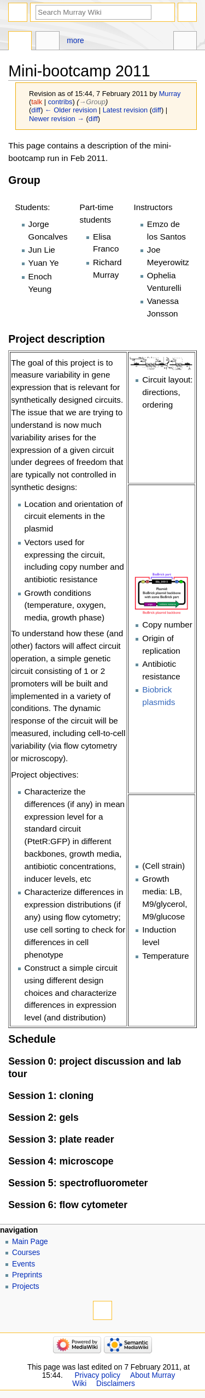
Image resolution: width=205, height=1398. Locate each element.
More (75, 41)
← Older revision (71, 110)
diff (35, 110)
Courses (26, 1252)
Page (20, 42)
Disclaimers (115, 1383)
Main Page (30, 1242)
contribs (60, 102)
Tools (185, 42)
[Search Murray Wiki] (93, 12)
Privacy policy (97, 1375)
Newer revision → (56, 119)
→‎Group (92, 102)
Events (23, 1264)
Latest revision (125, 110)
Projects (25, 1286)
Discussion (47, 42)
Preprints (27, 1275)
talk (36, 102)
